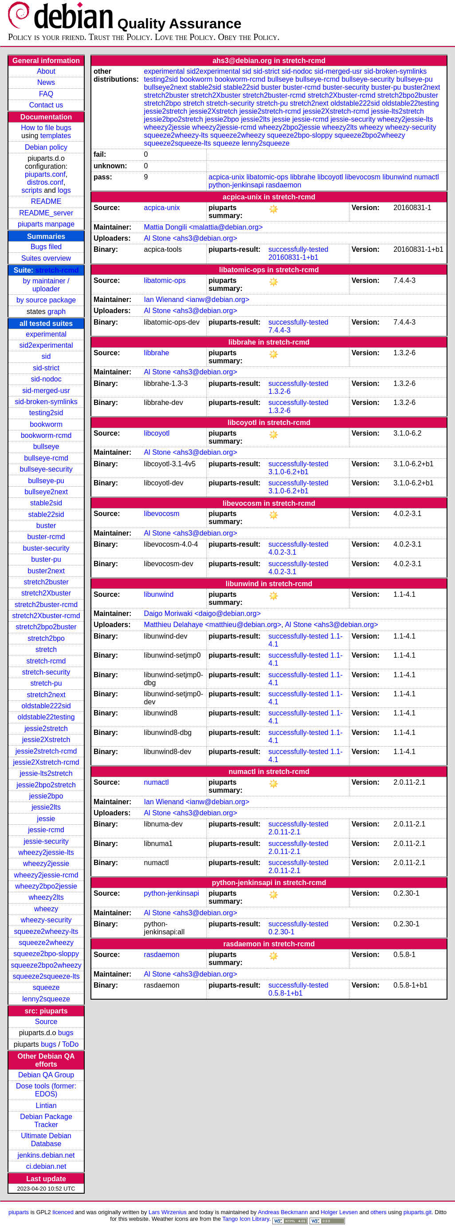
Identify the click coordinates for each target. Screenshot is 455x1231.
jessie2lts (46, 807)
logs (64, 190)
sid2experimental (46, 345)
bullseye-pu (46, 480)
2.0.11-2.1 (284, 832)
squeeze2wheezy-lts (46, 931)
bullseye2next (46, 492)
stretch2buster (46, 582)
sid (46, 356)
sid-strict (46, 368)
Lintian (45, 1105)
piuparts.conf (45, 174)
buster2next (46, 571)
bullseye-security (46, 469)
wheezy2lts (45, 897)
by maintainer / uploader (46, 285)
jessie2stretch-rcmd (46, 751)
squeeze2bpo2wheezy (46, 965)
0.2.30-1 (281, 932)
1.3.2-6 (279, 391)
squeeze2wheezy (46, 942)
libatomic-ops (267, 177)
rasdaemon (283, 185)
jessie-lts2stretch (46, 773)
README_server (46, 213)
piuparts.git (417, 1212)
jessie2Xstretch (46, 739)
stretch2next (46, 695)
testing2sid (46, 413)
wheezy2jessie (46, 863)
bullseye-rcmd (46, 458)
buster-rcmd (46, 536)
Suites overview (46, 258)
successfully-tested (298, 249)
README (46, 201)
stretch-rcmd (57, 270)
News (46, 82)
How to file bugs (46, 127)
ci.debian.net (46, 1166)
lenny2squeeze (46, 999)
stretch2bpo (46, 638)
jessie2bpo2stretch (45, 785)
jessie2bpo (46, 796)
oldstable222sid (46, 706)
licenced (63, 1212)
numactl (426, 177)
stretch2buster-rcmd (46, 604)
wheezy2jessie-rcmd (46, 875)
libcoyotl (330, 177)
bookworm (46, 424)
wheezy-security (46, 920)
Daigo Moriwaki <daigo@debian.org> (202, 613)
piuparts (18, 1212)
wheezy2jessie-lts (46, 852)
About (46, 71)
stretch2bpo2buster (46, 627)
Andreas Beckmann (283, 1212)
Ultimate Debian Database (46, 1140)
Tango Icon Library (245, 1218)
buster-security (46, 548)
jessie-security (46, 841)
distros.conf (45, 182)
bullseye (46, 446)
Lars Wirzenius (168, 1212)
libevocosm (362, 177)
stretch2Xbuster (46, 593)
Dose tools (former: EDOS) (46, 1090)
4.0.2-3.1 (282, 552)
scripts (31, 190)
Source (46, 1021)
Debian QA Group (46, 1075)
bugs (66, 1032)
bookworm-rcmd (46, 435)
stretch (46, 649)
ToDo (70, 1044)
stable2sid (46, 503)
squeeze (46, 987)
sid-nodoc (46, 379)
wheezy (46, 909)
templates (55, 135)
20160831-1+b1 (293, 257)
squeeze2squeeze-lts (45, 976)
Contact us (46, 105)
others (379, 1212)
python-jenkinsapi (236, 185)
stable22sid (46, 514)
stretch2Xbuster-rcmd (46, 615)
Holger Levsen (339, 1212)
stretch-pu (46, 683)
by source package (46, 300)
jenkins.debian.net (46, 1155)
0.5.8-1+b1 (285, 993)
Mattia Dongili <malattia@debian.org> (203, 227)
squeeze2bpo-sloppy (46, 953)
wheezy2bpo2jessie (46, 886)
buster (46, 525)
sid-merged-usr (46, 390)
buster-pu (46, 559)
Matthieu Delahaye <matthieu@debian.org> (213, 624)
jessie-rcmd (46, 830)
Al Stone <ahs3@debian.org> (190, 238)
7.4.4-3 (279, 330)
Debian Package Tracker (46, 1120)
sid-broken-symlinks (46, 401)
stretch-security (46, 672)
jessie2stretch (46, 728)
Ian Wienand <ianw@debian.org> (197, 299)
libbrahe (302, 177)
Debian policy (46, 147)
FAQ (46, 94)
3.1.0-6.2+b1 (288, 472)
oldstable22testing (46, 717)
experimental (46, 334)
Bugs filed (46, 246)
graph (56, 311)
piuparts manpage (46, 224)
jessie (46, 818)
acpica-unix (226, 177)
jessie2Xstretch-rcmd (46, 762)
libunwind (397, 177)
